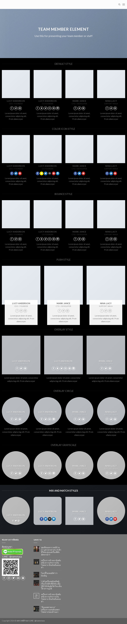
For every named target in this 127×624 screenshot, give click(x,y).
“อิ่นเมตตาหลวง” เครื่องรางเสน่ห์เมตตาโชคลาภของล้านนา (50, 609)
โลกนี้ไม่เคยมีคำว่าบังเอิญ (49, 574)
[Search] (119, 4)
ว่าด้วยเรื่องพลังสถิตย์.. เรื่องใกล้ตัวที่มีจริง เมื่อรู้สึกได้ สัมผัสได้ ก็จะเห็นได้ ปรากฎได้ (51, 585)
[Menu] (123, 4)
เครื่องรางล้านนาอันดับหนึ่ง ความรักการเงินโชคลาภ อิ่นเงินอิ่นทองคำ (51, 564)
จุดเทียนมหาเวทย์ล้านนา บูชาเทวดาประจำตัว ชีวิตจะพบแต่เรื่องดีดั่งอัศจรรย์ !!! (51, 551)
